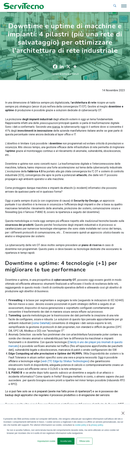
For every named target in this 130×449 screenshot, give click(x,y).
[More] (75, 67)
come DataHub (41, 323)
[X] (68, 67)
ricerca (56, 126)
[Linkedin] (62, 67)
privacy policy (97, 425)
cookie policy (81, 425)
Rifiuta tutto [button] (84, 441)
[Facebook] (55, 67)
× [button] (122, 413)
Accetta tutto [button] (66, 441)
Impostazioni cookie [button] (46, 441)
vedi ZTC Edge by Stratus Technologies (65, 361)
